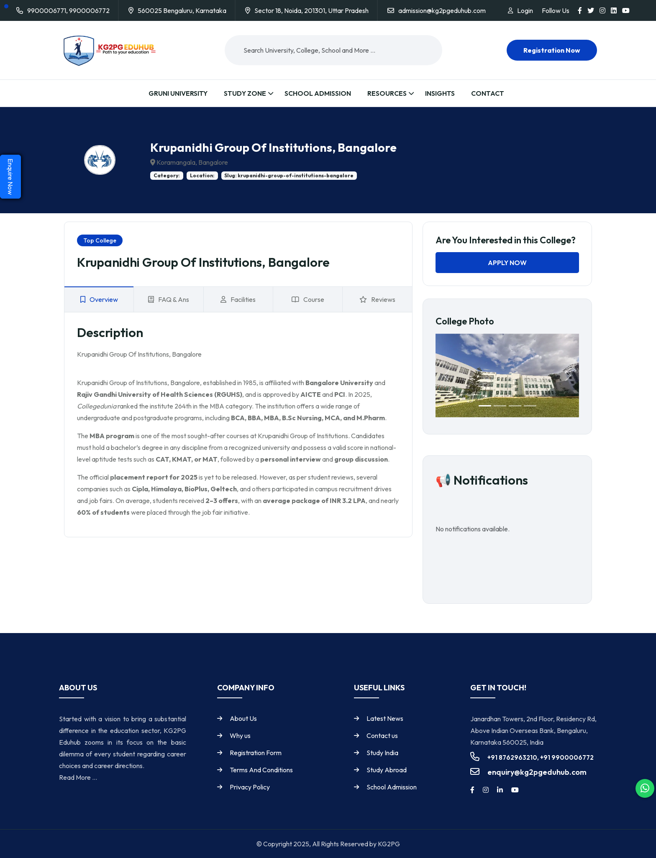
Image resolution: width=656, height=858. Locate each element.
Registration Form (256, 752)
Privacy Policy (250, 787)
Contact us (382, 735)
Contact (487, 93)
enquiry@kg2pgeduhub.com (537, 772)
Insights (440, 93)
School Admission (317, 93)
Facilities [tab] (238, 299)
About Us (243, 718)
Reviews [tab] (377, 299)
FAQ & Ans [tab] (168, 299)
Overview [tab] (99, 299)
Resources (387, 93)
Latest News (384, 718)
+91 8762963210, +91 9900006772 (540, 757)
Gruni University (178, 93)
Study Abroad (386, 770)
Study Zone (245, 93)
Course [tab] (308, 299)
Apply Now (507, 262)
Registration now (551, 50)
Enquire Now (10, 176)
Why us (240, 735)
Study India (382, 752)
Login (525, 10)
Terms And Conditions (261, 770)
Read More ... (78, 777)
